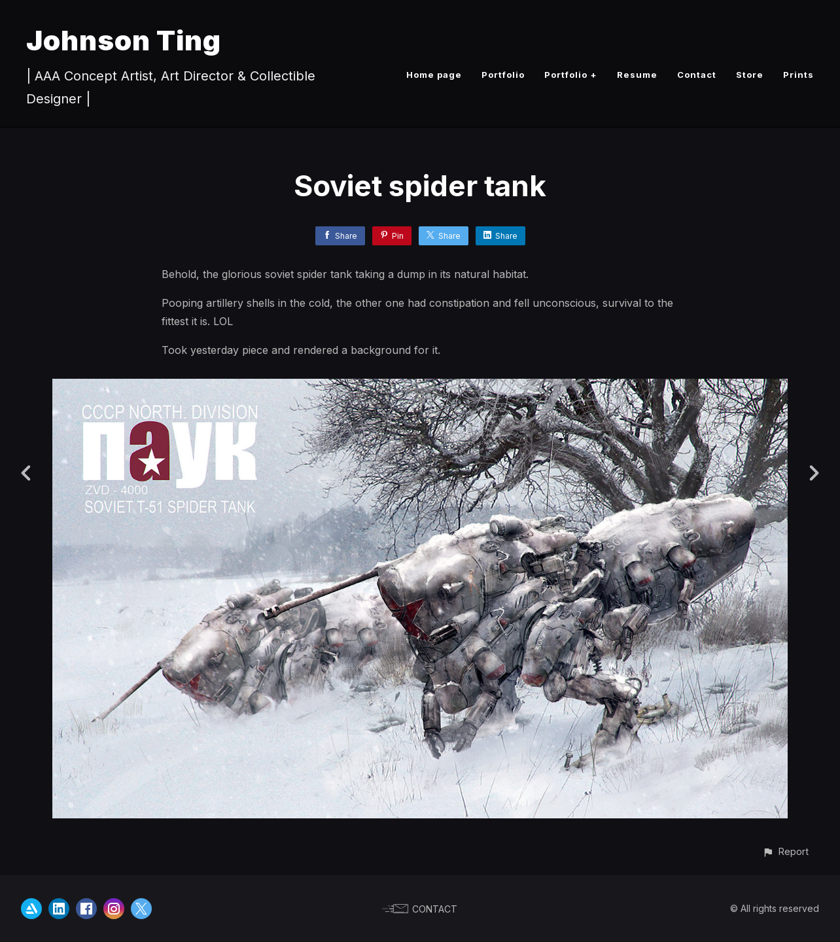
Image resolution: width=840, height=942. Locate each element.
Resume (637, 74)
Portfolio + (570, 74)
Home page (434, 74)
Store (749, 74)
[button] (785, 851)
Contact (696, 74)
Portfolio (503, 74)
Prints (798, 74)
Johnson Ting (123, 40)
